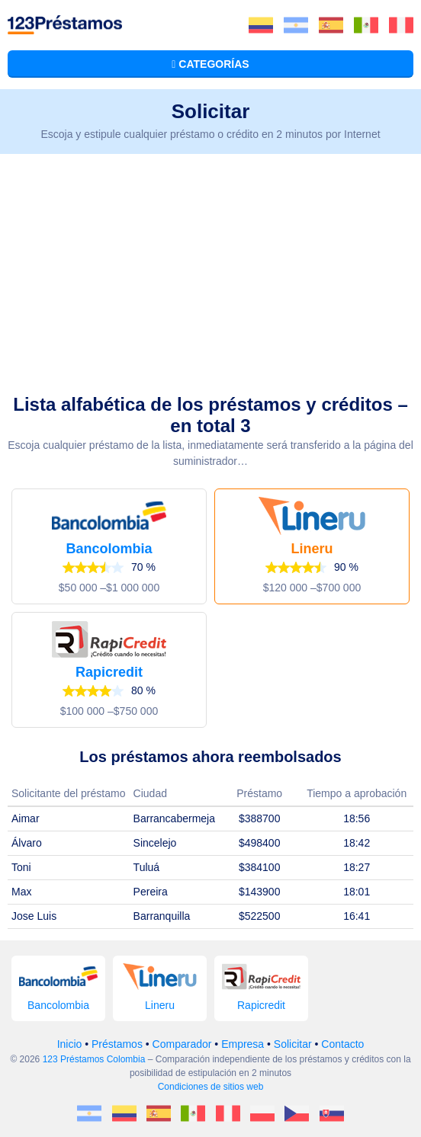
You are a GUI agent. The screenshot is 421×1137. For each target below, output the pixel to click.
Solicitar (293, 1044)
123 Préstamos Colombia (94, 1059)
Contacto (342, 1044)
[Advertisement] (210, 268)
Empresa (242, 1044)
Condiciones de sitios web (211, 1086)
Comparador (182, 1044)
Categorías (210, 64)
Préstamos (117, 1044)
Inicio (69, 1044)
